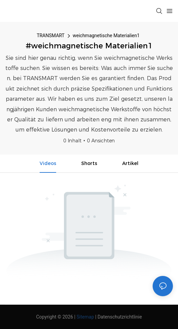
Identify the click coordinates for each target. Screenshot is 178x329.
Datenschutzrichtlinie (119, 317)
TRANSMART (50, 35)
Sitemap (85, 317)
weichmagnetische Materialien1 (106, 35)
